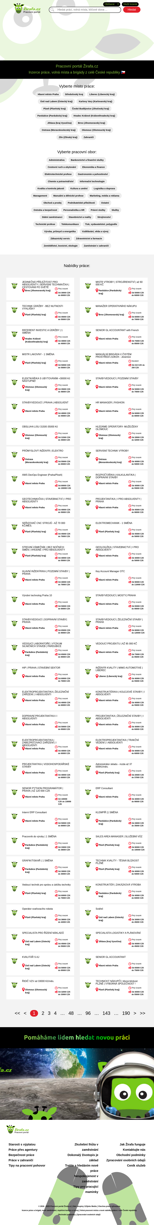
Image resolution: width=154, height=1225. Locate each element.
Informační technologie (92, 181)
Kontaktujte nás (134, 1149)
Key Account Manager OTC (110, 571)
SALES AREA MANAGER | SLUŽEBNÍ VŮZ (119, 836)
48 (71, 1013)
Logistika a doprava (104, 188)
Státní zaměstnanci (52, 217)
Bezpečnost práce (21, 1155)
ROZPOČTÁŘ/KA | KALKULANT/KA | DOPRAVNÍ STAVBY (116, 476)
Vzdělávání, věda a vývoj (95, 231)
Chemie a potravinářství (60, 181)
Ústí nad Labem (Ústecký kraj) (56, 101)
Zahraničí (89, 137)
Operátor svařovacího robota (37, 909)
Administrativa (57, 160)
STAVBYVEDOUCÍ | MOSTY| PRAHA (116, 595)
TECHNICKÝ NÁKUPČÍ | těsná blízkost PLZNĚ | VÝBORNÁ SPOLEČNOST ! (117, 982)
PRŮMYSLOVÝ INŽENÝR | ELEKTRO (42, 450)
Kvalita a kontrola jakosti (51, 188)
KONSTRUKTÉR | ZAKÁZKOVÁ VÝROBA (118, 884)
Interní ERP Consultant (34, 812)
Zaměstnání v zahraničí (96, 245)
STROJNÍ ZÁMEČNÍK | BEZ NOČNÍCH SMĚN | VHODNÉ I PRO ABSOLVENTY (43, 548)
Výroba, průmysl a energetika (60, 231)
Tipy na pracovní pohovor (27, 1165)
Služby (115, 210)
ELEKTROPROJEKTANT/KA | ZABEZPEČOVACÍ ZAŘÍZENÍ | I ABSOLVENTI (39, 743)
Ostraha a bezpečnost (45, 210)
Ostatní (105, 202)
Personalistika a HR (73, 210)
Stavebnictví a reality (80, 217)
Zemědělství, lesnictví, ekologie (60, 245)
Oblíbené (112, 4)
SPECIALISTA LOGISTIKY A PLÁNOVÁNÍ (118, 933)
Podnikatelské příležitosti (81, 202)
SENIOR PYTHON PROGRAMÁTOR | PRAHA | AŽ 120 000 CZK (42, 789)
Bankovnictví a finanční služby (87, 160)
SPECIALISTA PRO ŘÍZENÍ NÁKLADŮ (43, 933)
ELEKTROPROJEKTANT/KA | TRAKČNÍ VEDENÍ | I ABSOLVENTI (117, 741)
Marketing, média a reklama (104, 195)
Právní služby (98, 210)
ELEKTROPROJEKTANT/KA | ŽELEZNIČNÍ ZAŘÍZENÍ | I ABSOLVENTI (45, 693)
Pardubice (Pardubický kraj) (52, 115)
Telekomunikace (70, 224)
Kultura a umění (78, 188)
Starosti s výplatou (22, 1144)
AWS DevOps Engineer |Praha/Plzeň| (42, 475)
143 (106, 1013)
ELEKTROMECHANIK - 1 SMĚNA (114, 523)
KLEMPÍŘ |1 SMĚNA (107, 812)
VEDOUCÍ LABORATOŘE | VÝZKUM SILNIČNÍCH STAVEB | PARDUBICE (42, 645)
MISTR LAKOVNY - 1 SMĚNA (38, 354)
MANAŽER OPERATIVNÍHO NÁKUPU (116, 306)
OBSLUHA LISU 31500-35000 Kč (40, 426)
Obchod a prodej (53, 202)
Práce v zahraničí (21, 1160)
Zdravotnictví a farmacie (89, 238)
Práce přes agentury (23, 1149)
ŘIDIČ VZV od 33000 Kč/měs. (38, 981)
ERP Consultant (104, 788)
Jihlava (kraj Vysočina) (59, 123)
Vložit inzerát (130, 4)
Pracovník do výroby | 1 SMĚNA (39, 836)
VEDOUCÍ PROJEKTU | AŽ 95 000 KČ (116, 643)
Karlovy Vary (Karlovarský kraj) (95, 101)
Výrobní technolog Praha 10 (37, 595)
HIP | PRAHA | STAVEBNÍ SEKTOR (41, 667)
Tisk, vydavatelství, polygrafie (101, 224)
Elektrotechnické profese (58, 174)
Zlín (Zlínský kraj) (68, 137)
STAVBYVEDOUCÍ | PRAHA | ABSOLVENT (45, 402)
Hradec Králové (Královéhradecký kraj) (94, 115)
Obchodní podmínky (130, 1155)
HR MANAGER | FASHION (110, 402)
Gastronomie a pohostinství (93, 174)
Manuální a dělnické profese (68, 195)
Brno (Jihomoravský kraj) (91, 123)
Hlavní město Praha (48, 94)
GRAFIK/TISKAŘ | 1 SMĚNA (37, 860)
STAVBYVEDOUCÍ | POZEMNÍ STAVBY (117, 378)
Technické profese (45, 224)
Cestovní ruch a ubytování (62, 167)
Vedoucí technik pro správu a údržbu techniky (46, 884)
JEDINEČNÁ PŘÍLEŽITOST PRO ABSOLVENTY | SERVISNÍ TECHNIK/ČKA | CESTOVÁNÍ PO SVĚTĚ (45, 285)
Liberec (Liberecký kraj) (102, 94)
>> (142, 1013)
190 (126, 1013)
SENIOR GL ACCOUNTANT (111, 957)
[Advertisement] (77, 36)
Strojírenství (104, 217)
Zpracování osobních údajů (125, 1160)
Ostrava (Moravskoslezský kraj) (58, 130)
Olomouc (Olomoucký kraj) (96, 130)
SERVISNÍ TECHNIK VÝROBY (112, 450)
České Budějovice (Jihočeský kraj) (90, 108)
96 (88, 1013)
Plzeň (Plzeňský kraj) (54, 108)
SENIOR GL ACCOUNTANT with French (117, 330)
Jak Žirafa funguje (132, 1144)
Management (40, 195)
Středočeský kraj (74, 94)
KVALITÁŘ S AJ (30, 957)
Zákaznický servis (60, 238)
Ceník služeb (136, 1165)
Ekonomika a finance (93, 167)
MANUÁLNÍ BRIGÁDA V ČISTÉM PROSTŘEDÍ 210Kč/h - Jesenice (113, 355)
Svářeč (99, 909)
